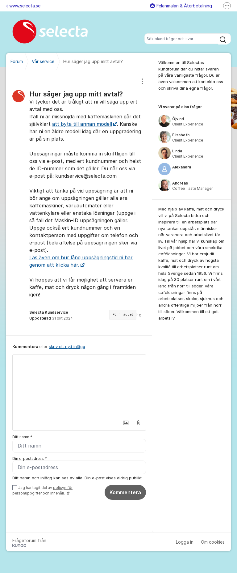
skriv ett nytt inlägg (67, 346)
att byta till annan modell (82, 124)
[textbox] (79, 386)
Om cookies (213, 542)
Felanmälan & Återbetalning (181, 5)
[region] (79, 202)
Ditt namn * (22, 437)
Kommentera (125, 492)
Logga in (184, 542)
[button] (125, 423)
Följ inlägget (123, 314)
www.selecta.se (23, 5)
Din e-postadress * (29, 458)
